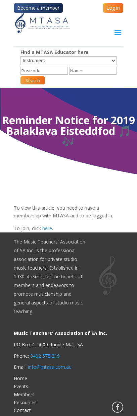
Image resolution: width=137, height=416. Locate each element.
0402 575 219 (45, 356)
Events (21, 386)
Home (20, 378)
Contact (22, 410)
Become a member (38, 8)
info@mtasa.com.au (50, 367)
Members (24, 394)
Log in (113, 8)
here (47, 228)
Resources (25, 402)
